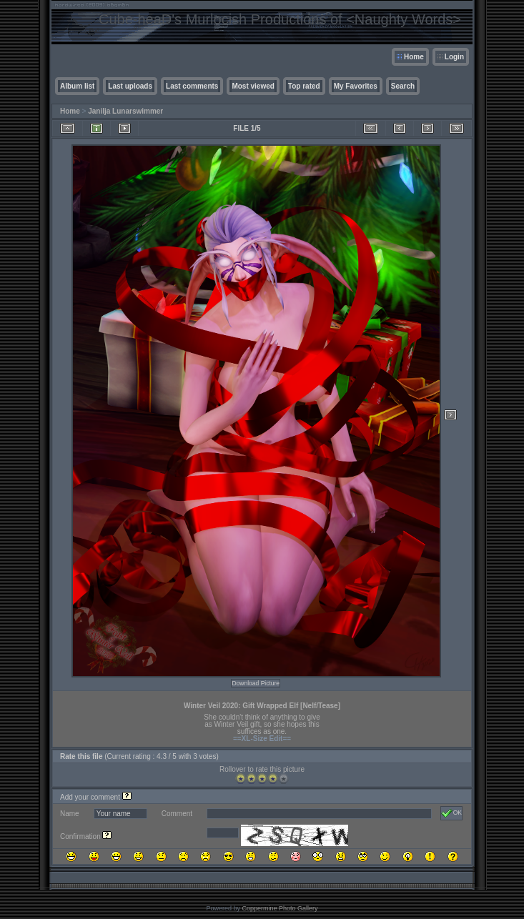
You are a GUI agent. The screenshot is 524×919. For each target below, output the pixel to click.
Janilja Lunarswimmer (125, 111)
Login (454, 57)
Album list (77, 86)
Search (403, 86)
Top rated (304, 86)
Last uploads (130, 86)
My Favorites (355, 86)
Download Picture (256, 683)
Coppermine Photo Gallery (279, 908)
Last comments (192, 86)
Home (414, 57)
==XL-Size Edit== (262, 738)
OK (451, 813)
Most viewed (253, 86)
